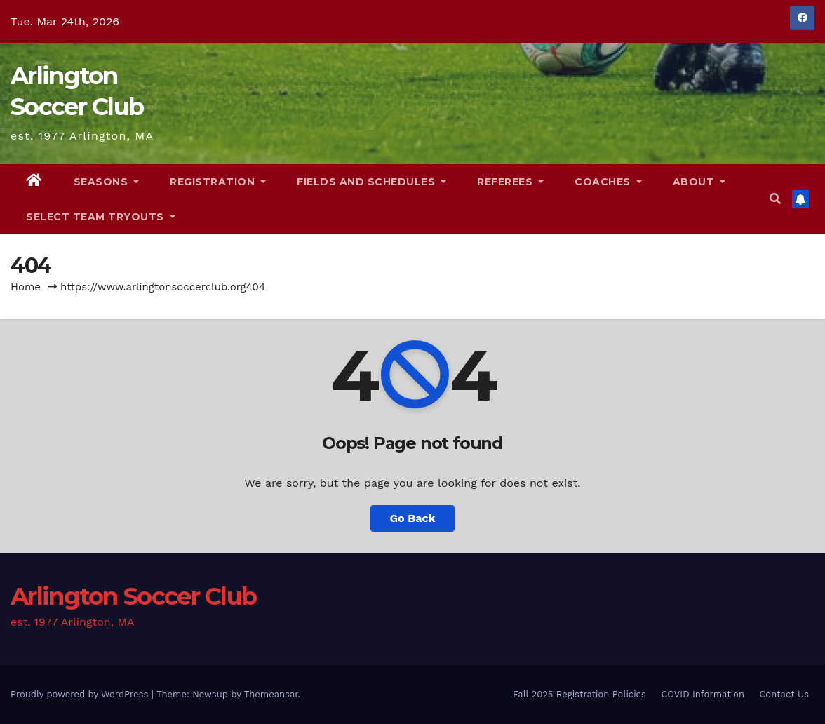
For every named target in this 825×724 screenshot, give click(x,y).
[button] (775, 199)
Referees (510, 181)
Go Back (413, 518)
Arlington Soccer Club (133, 596)
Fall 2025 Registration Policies (579, 694)
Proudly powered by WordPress (81, 694)
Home (26, 287)
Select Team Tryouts (100, 216)
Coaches (608, 181)
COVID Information (702, 694)
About (699, 181)
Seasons (107, 181)
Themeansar (271, 694)
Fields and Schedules (371, 181)
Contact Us (784, 694)
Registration (218, 181)
